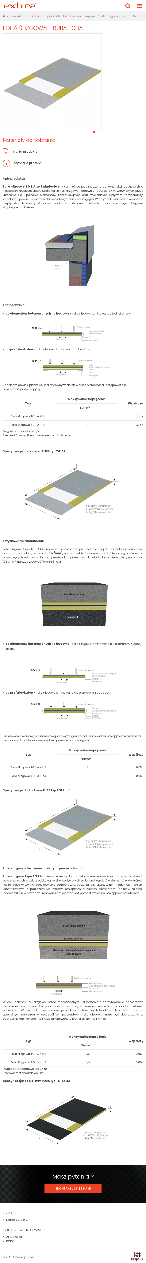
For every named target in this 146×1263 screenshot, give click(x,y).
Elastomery (35, 16)
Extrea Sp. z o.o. (15, 1220)
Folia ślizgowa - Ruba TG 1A (118, 16)
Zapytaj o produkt (22, 163)
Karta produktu (20, 151)
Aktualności (12, 1237)
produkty (16, 16)
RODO (8, 1241)
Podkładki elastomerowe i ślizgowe (71, 16)
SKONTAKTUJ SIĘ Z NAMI (73, 1188)
